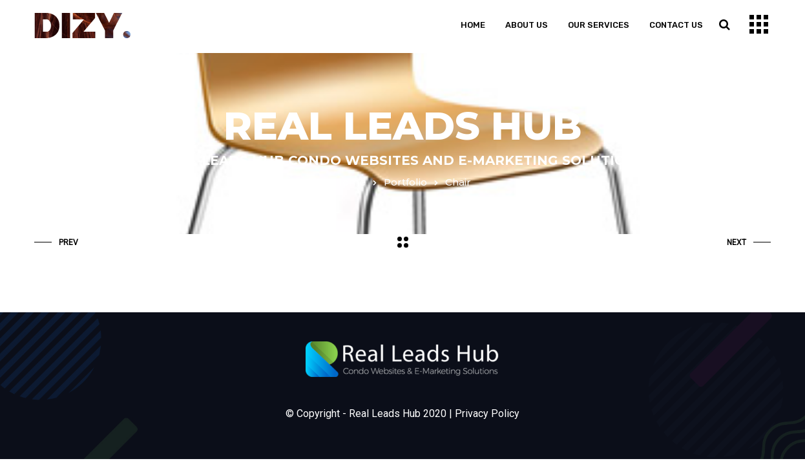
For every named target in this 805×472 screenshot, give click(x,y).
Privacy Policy (487, 413)
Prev (56, 242)
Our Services (598, 25)
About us (526, 25)
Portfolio (405, 182)
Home (473, 25)
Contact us (676, 25)
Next (749, 242)
